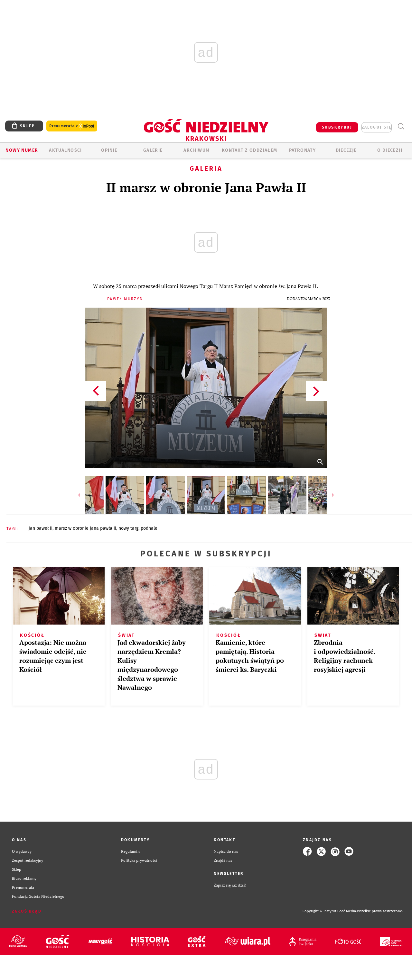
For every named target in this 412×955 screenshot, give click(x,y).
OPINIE (109, 150)
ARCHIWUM (196, 150)
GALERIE (153, 150)
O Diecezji (389, 150)
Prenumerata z (71, 126)
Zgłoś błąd (27, 911)
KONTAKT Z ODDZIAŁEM (249, 150)
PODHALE (149, 528)
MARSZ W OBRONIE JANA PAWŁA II (85, 528)
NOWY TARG (128, 528)
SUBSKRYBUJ (337, 127)
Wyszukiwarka (401, 126)
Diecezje (346, 150)
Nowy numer (21, 150)
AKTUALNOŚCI (65, 150)
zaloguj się (376, 127)
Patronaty (302, 150)
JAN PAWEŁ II (40, 528)
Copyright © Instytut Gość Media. (330, 911)
